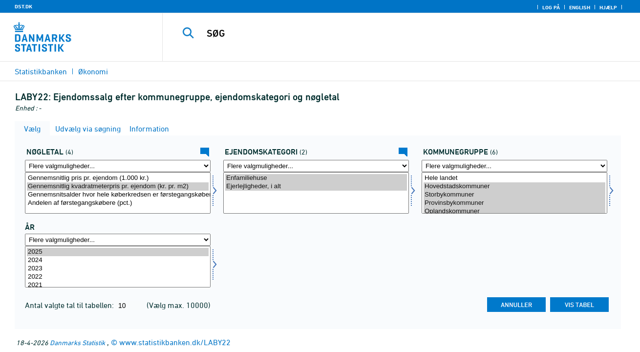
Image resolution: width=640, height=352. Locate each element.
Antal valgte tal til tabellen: (70, 305)
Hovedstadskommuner (514, 186)
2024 (118, 260)
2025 (118, 252)
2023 (118, 268)
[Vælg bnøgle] (118, 193)
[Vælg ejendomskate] (316, 193)
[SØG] (391, 33)
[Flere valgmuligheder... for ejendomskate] (316, 166)
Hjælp (608, 7)
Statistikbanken (41, 71)
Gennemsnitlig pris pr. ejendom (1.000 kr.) (118, 178)
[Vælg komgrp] (514, 193)
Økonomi (93, 71)
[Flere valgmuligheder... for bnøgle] (118, 166)
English (579, 7)
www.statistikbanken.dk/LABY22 (175, 342)
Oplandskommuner (514, 211)
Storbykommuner (514, 195)
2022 (118, 277)
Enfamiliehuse (316, 178)
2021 (118, 285)
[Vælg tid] (118, 266)
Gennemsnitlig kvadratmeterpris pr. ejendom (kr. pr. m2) (118, 186)
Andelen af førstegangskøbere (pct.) (118, 203)
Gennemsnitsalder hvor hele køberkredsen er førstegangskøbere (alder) (118, 195)
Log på (551, 7)
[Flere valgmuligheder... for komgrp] (514, 166)
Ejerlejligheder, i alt (316, 186)
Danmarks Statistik (77, 342)
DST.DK (23, 6)
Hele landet (514, 178)
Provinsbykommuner (514, 203)
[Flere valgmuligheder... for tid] (118, 240)
